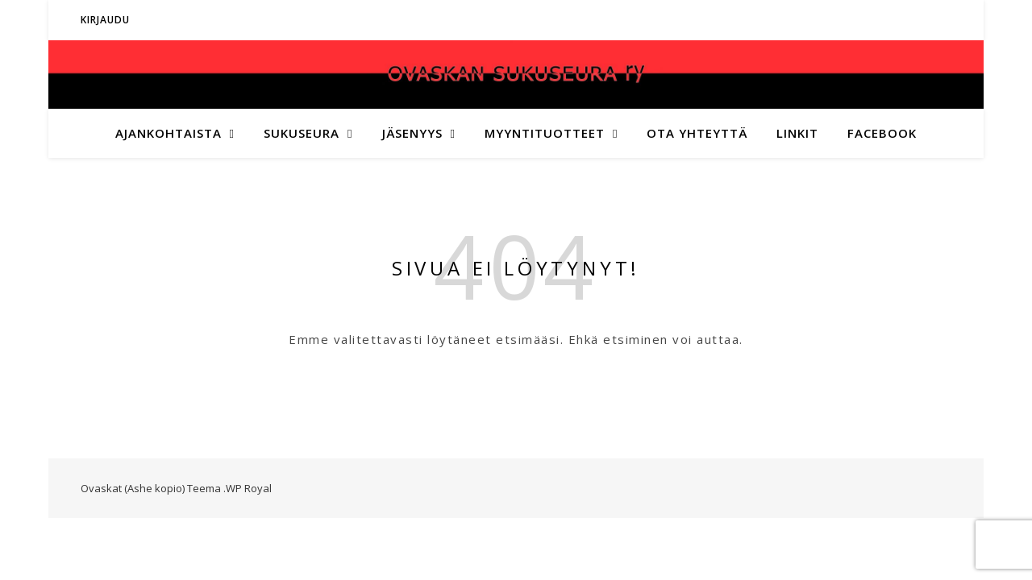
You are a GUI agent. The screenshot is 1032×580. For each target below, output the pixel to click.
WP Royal (249, 488)
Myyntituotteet (545, 133)
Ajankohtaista (168, 133)
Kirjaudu (105, 20)
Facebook (882, 133)
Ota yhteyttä (697, 133)
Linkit (797, 133)
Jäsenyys (412, 133)
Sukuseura (301, 133)
